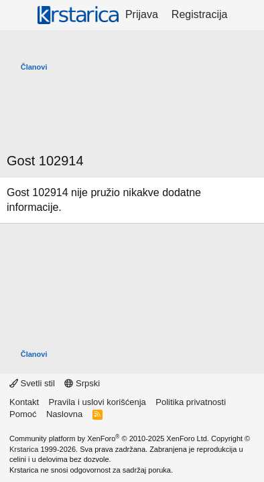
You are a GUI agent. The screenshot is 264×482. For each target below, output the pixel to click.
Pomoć (22, 414)
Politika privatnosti (190, 402)
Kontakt (24, 402)
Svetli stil (32, 383)
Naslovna (64, 414)
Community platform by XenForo (109, 438)
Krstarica (23, 449)
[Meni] (18, 15)
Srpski (82, 383)
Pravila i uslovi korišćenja (97, 402)
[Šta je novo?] (247, 14)
